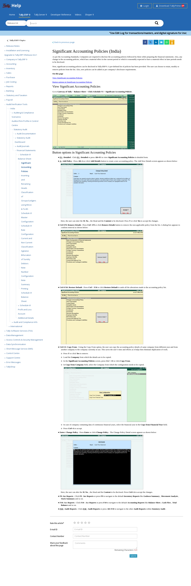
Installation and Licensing (17, 50)
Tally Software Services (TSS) (19, 330)
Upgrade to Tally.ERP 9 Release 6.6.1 (20, 55)
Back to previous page (63, 42)
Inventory (10, 68)
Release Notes (13, 46)
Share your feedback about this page (59, 544)
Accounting (11, 64)
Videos (78, 14)
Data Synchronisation (16, 344)
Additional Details (26, 318)
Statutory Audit (20, 129)
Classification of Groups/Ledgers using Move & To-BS (28, 200)
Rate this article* (57, 523)
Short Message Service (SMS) (19, 348)
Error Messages (13, 362)
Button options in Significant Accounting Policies (72, 82)
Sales (8, 73)
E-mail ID (53, 529)
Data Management (14, 335)
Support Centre (13, 357)
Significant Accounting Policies (26, 167)
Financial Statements (26, 150)
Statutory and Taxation (16, 95)
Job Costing (11, 81)
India (12, 108)
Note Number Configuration (27, 271)
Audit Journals (23, 146)
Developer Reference (61, 14)
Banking (10, 90)
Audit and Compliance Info (25, 322)
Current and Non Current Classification (27, 242)
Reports (9, 86)
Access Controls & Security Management (24, 339)
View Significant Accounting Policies (67, 78)
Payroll (9, 99)
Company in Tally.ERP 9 (16, 59)
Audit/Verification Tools (16, 104)
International (16, 326)
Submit (133, 556)
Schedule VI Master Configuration (27, 217)
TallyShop (10, 366)
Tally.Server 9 (40, 14)
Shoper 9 (89, 14)
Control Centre (12, 353)
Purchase (10, 77)
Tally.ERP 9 (24, 14)
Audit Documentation (26, 133)
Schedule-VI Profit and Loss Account (25, 309)
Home (12, 14)
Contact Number (57, 536)
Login (144, 5)
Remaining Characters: (126, 550)
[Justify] (15, 41)
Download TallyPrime (170, 5)
